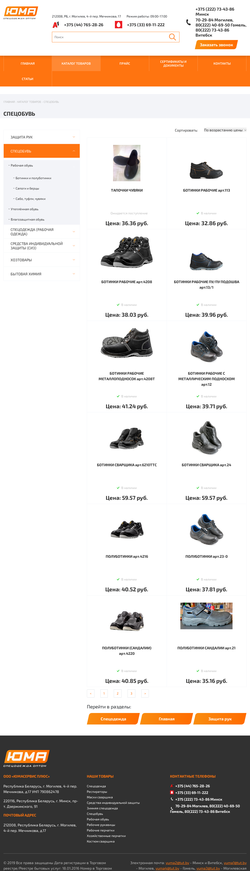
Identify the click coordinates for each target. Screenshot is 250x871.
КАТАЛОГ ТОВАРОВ (76, 63)
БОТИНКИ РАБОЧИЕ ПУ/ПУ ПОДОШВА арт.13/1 (206, 262)
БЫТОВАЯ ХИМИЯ (26, 251)
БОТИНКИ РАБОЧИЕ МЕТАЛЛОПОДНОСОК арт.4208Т (127, 353)
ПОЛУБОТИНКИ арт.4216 (127, 533)
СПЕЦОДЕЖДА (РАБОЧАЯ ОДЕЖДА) (32, 208)
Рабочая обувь (22, 142)
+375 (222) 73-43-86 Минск (215, 11)
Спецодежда (113, 696)
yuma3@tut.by (208, 845)
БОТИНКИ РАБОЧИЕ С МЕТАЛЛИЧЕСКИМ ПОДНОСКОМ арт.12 (206, 356)
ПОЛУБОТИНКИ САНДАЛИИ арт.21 (206, 625)
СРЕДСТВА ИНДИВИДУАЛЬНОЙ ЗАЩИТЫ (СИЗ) (37, 222)
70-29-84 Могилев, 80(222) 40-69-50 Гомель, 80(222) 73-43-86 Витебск (221, 27)
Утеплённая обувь (24, 186)
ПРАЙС (124, 63)
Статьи (27, 79)
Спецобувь (95, 791)
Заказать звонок (216, 44)
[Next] (145, 671)
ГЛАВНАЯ (28, 63)
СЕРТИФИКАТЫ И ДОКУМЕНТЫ (173, 63)
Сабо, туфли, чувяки (30, 176)
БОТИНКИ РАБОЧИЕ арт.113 (206, 167)
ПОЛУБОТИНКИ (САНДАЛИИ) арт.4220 (126, 628)
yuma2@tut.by (177, 840)
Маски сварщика (100, 774)
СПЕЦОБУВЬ (21, 128)
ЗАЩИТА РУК (22, 114)
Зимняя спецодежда (102, 785)
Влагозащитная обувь (27, 196)
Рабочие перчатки (100, 807)
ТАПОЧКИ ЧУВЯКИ (127, 167)
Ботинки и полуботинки (33, 155)
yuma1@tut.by (235, 840)
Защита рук (220, 696)
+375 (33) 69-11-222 (146, 24)
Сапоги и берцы (27, 165)
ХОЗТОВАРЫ (21, 237)
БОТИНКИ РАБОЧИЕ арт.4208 (126, 259)
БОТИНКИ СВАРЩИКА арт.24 (206, 442)
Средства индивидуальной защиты (113, 780)
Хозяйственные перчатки (106, 813)
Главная (167, 696)
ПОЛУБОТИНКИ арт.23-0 (206, 533)
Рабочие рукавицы (101, 802)
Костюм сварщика (101, 818)
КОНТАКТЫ (222, 63)
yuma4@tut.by (167, 845)
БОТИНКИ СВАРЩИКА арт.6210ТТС (127, 442)
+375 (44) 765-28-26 (83, 24)
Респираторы (97, 769)
